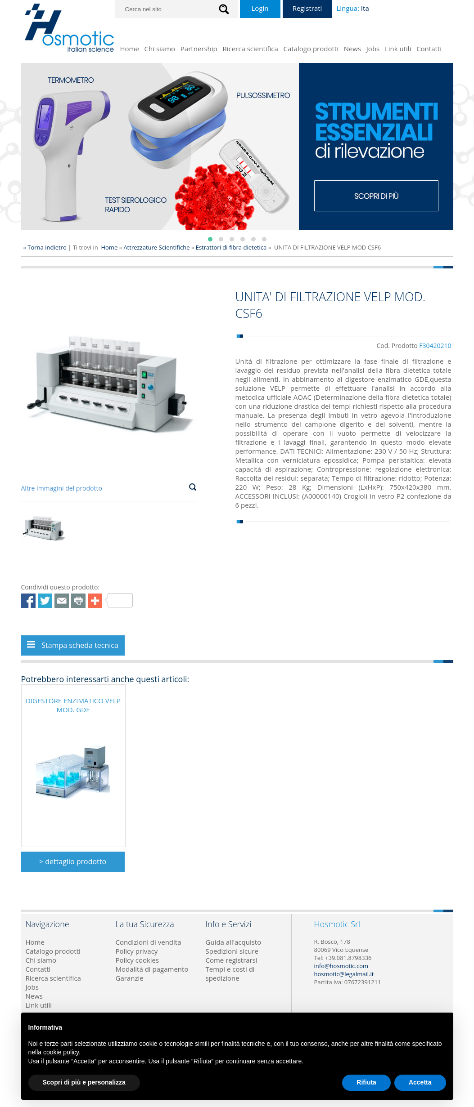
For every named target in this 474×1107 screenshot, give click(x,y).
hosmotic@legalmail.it (344, 974)
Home (129, 48)
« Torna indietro (45, 247)
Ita (365, 8)
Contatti (429, 48)
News (352, 48)
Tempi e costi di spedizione (230, 973)
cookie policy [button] (61, 1052)
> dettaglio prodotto (72, 861)
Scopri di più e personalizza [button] (84, 1082)
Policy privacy (137, 950)
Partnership (199, 48)
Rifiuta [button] (366, 1082)
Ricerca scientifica (250, 48)
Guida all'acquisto (234, 941)
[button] (210, 239)
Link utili (398, 48)
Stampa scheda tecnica (72, 645)
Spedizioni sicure (232, 950)
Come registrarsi (231, 959)
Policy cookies (137, 959)
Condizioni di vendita (148, 941)
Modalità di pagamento (152, 968)
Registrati (307, 8)
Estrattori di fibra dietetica (231, 247)
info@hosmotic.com (341, 966)
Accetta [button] (420, 1082)
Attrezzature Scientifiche (157, 247)
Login (260, 8)
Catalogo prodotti (311, 48)
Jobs (372, 48)
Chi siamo (160, 48)
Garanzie (130, 977)
